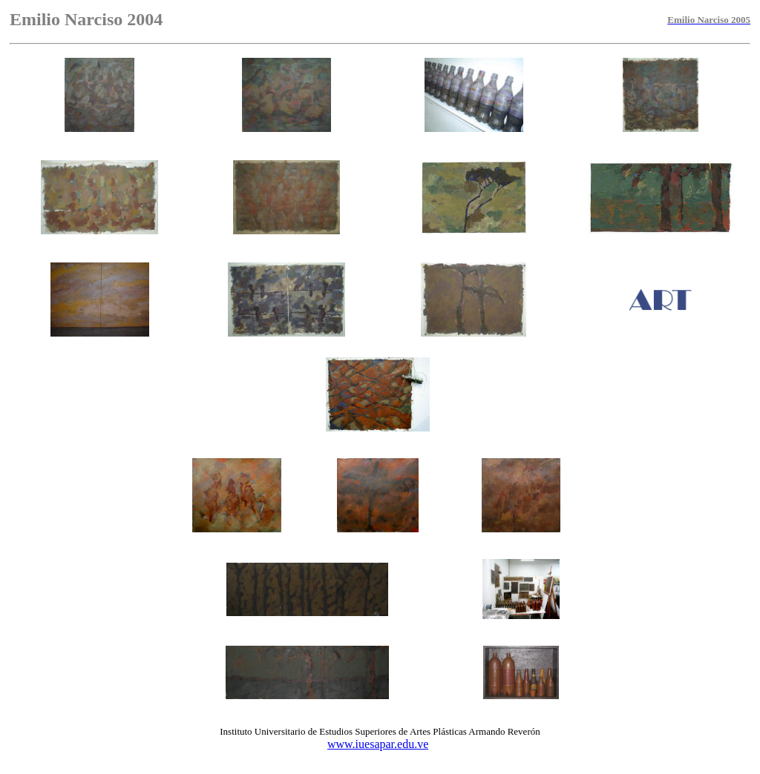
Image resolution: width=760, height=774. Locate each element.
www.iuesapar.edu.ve (377, 744)
